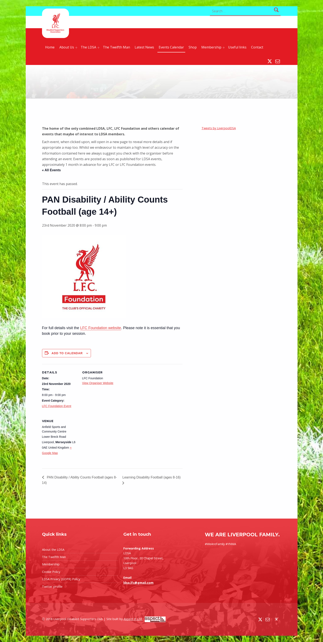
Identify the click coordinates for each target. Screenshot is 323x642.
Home (50, 47)
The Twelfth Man (116, 47)
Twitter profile (52, 587)
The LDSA (88, 47)
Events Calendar (171, 47)
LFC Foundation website (100, 328)
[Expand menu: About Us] (76, 48)
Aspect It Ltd (145, 619)
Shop (193, 47)
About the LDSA (53, 550)
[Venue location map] (104, 441)
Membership (211, 47)
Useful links (237, 47)
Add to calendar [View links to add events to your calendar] (67, 353)
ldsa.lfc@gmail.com (138, 583)
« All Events (51, 170)
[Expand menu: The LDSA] (98, 48)
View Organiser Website (98, 383)
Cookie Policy (51, 572)
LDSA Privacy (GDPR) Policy (61, 579)
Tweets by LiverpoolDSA (219, 128)
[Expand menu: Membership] (224, 48)
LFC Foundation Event (56, 406)
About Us (66, 47)
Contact (257, 47)
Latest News (144, 47)
